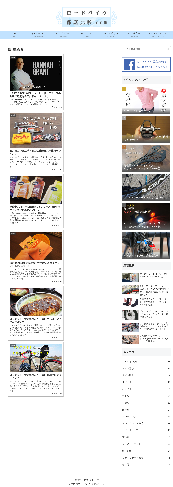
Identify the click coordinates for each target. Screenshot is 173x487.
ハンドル (146, 389)
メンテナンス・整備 (146, 423)
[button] (168, 49)
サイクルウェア (146, 430)
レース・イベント (146, 444)
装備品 (146, 410)
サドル (146, 396)
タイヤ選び (146, 369)
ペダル (146, 403)
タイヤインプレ (146, 362)
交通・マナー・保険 (146, 458)
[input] (146, 49)
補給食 (146, 437)
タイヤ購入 (146, 375)
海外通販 (146, 451)
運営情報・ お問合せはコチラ (86, 480)
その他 (146, 465)
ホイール (146, 382)
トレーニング (146, 417)
